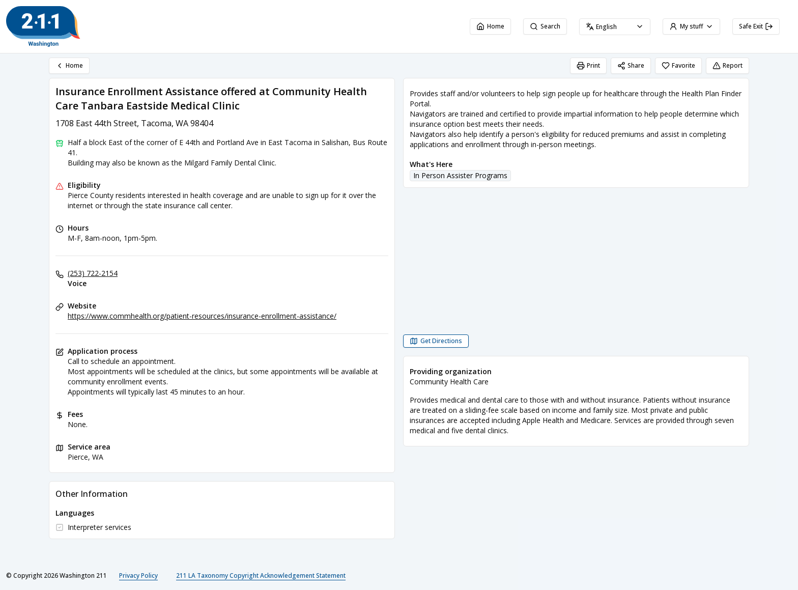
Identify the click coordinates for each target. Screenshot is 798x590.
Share (630, 65)
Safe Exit (756, 26)
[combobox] (614, 26)
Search (545, 26)
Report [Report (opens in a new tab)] (727, 65)
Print (588, 65)
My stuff (691, 26)
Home (490, 26)
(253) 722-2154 (93, 273)
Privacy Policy (138, 575)
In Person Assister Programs (460, 175)
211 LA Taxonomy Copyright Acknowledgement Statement (261, 575)
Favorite (678, 65)
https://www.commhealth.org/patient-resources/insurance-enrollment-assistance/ (202, 316)
